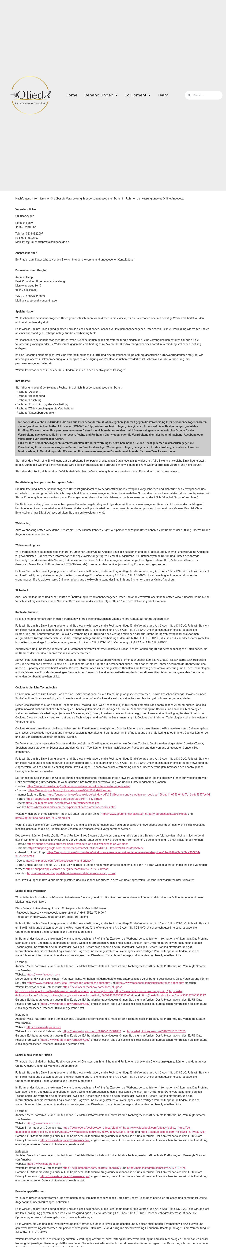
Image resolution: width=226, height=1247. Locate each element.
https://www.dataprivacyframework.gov (64, 1003)
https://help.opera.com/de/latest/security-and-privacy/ (59, 860)
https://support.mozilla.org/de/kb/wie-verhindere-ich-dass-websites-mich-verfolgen (77, 844)
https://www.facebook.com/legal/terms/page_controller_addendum (68, 983)
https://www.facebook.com (43, 974)
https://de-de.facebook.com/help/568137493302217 (173, 995)
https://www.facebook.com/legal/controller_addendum (150, 983)
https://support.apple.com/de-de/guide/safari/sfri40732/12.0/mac (67, 869)
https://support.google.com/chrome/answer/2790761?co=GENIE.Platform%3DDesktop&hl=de (86, 848)
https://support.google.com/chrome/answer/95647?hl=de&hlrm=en (69, 790)
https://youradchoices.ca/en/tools (166, 813)
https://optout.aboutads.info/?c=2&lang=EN (42, 818)
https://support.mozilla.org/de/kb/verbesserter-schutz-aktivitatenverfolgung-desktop (78, 786)
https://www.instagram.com (44, 1027)
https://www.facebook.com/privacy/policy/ (141, 991)
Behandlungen (101, 95)
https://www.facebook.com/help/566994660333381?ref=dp (97, 995)
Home (71, 95)
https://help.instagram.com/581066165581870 (92, 1031)
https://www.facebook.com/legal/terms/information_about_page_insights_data (64, 991)
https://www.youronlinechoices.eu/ (122, 813)
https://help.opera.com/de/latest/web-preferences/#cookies (62, 803)
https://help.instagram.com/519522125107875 (156, 1031)
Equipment (138, 95)
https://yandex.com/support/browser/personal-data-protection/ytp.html (71, 873)
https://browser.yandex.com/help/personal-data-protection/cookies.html (71, 807)
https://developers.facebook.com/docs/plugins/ (92, 987)
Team (163, 95)
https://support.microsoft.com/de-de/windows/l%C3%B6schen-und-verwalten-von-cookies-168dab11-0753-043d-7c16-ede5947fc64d (128, 794)
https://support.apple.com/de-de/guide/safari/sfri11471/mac (64, 798)
